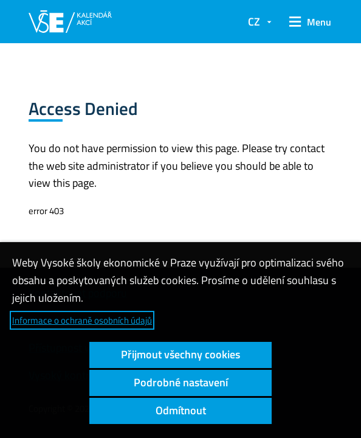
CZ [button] (254, 21)
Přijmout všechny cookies (180, 354)
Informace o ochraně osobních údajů (82, 320)
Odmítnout (181, 410)
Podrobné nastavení (181, 382)
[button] (308, 22)
